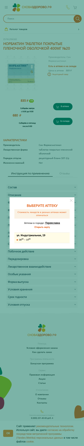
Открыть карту (42, 227)
